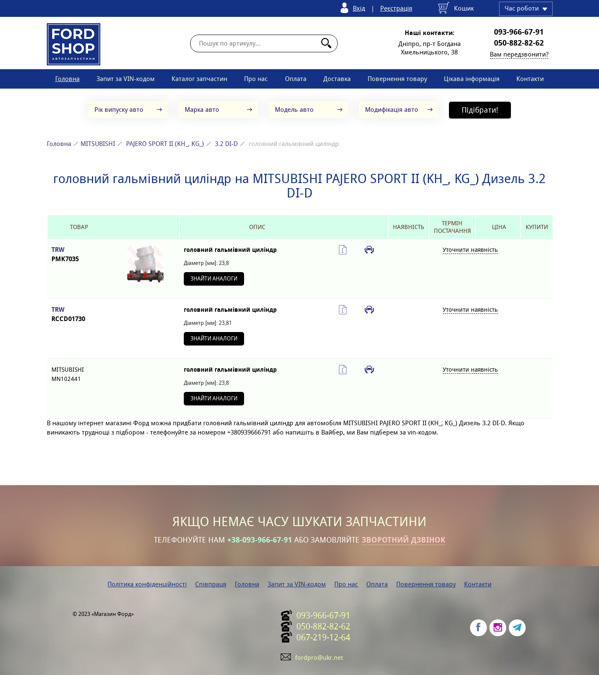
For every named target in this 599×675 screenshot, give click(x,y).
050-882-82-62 (519, 43)
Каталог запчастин (199, 79)
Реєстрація (396, 8)
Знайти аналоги (214, 278)
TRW (79, 255)
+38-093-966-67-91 (259, 540)
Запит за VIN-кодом (126, 79)
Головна (67, 79)
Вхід (359, 8)
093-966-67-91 (519, 32)
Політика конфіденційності (147, 584)
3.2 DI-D (226, 144)
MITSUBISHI (98, 144)
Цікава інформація (472, 79)
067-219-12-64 (323, 637)
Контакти (530, 79)
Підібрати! (480, 110)
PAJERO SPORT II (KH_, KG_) (165, 144)
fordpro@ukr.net (319, 657)
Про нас (256, 79)
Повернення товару (397, 79)
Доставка (337, 79)
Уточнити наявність (470, 250)
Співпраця (210, 584)
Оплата (295, 79)
